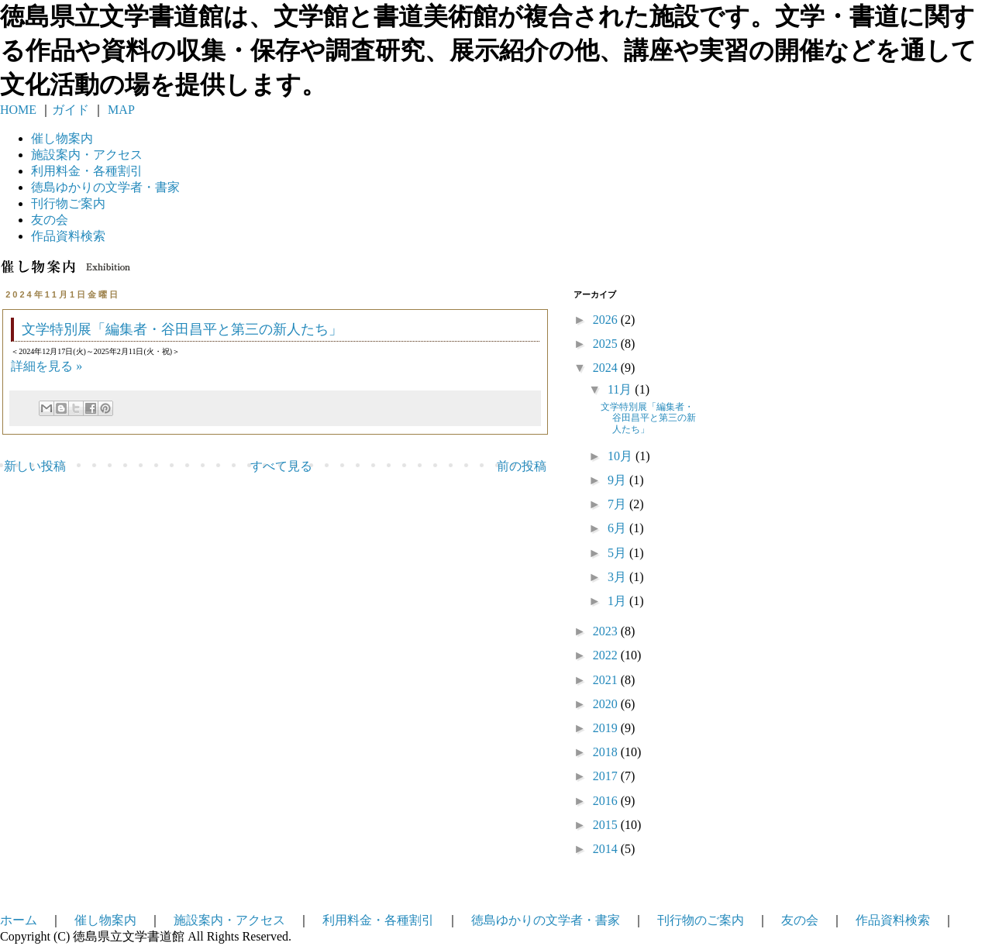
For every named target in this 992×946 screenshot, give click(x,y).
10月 (622, 456)
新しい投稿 (35, 466)
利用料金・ (87, 170)
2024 (607, 367)
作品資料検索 (68, 236)
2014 (607, 848)
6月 (618, 528)
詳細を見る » (46, 366)
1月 (618, 600)
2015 (607, 824)
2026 (607, 319)
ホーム (18, 920)
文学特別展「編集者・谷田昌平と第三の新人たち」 (182, 329)
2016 (607, 800)
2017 (607, 776)
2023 (607, 631)
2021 (607, 679)
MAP (120, 109)
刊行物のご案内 (700, 920)
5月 (618, 552)
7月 (618, 504)
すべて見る (281, 466)
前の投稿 (521, 466)
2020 (607, 703)
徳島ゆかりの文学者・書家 (545, 920)
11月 (621, 389)
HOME (18, 109)
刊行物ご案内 (68, 203)
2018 (607, 752)
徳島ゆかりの (105, 187)
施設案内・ (87, 154)
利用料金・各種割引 (378, 920)
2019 (607, 727)
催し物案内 (62, 138)
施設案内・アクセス (229, 920)
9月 (618, 480)
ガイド (70, 109)
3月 (618, 576)
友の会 (49, 219)
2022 (607, 655)
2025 (607, 343)
